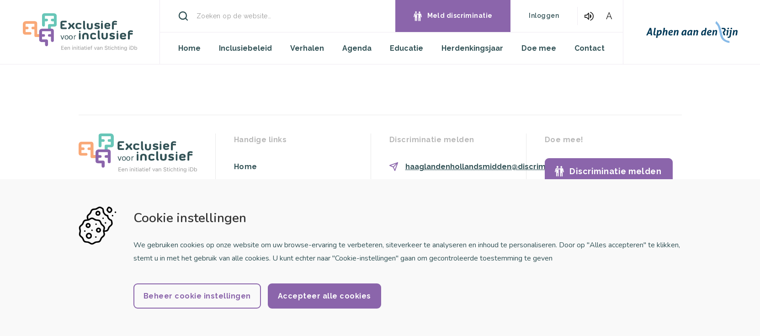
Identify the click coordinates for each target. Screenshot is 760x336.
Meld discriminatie (460, 15)
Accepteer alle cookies (324, 296)
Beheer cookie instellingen (197, 296)
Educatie (406, 48)
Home (189, 48)
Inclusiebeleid (245, 48)
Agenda (357, 48)
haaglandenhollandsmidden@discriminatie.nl (490, 166)
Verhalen (307, 48)
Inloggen (544, 15)
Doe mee (538, 48)
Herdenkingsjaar (472, 48)
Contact (589, 48)
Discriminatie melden (615, 171)
